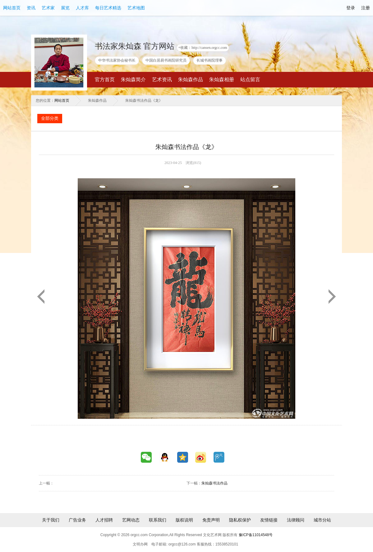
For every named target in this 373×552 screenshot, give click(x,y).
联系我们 (157, 519)
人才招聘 (104, 519)
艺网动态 (131, 519)
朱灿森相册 (221, 79)
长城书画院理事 (209, 60)
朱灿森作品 (190, 79)
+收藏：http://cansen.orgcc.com (202, 47)
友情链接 (269, 519)
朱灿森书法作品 (214, 483)
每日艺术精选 (108, 7)
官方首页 (105, 79)
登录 (350, 7)
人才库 (82, 7)
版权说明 (184, 519)
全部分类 (49, 118)
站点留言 (250, 79)
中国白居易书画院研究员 (165, 60)
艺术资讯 (162, 79)
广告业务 (77, 519)
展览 (65, 7)
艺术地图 (136, 7)
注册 (365, 7)
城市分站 (322, 519)
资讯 (31, 7)
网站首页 (12, 7)
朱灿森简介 (133, 79)
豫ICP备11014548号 (256, 535)
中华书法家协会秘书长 (117, 60)
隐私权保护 (240, 519)
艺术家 (48, 7)
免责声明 (211, 519)
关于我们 (50, 519)
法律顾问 (295, 519)
